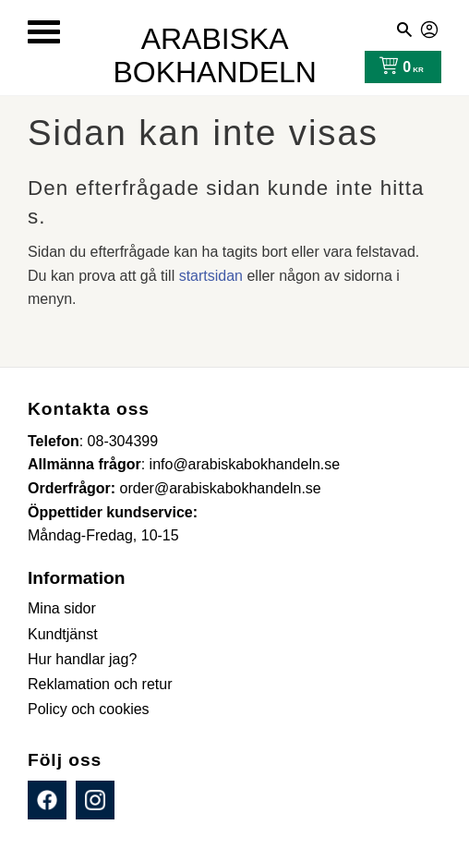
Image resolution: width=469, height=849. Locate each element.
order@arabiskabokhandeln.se (220, 488)
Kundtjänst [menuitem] (63, 634)
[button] (44, 32)
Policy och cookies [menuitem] (89, 709)
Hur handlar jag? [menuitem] (82, 659)
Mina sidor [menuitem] (62, 608)
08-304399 (123, 441)
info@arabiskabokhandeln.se (245, 464)
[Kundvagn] (397, 67)
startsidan (211, 276)
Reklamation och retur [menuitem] (100, 684)
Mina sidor (430, 26)
